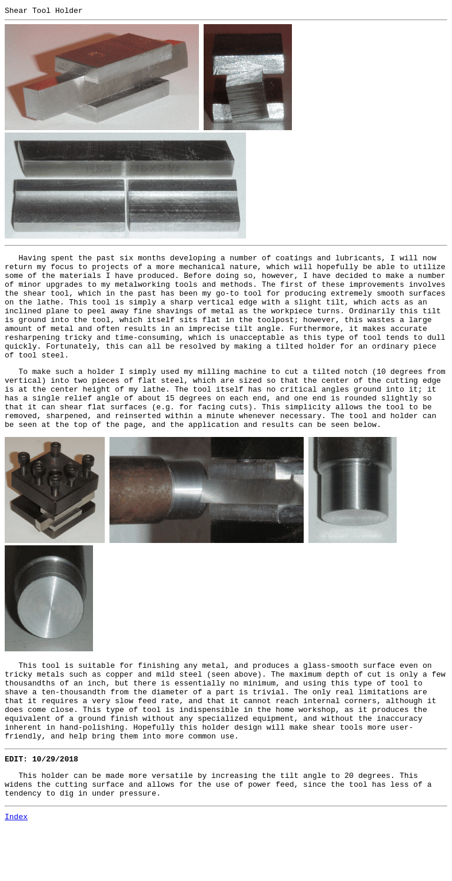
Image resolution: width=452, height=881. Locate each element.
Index (16, 871)
